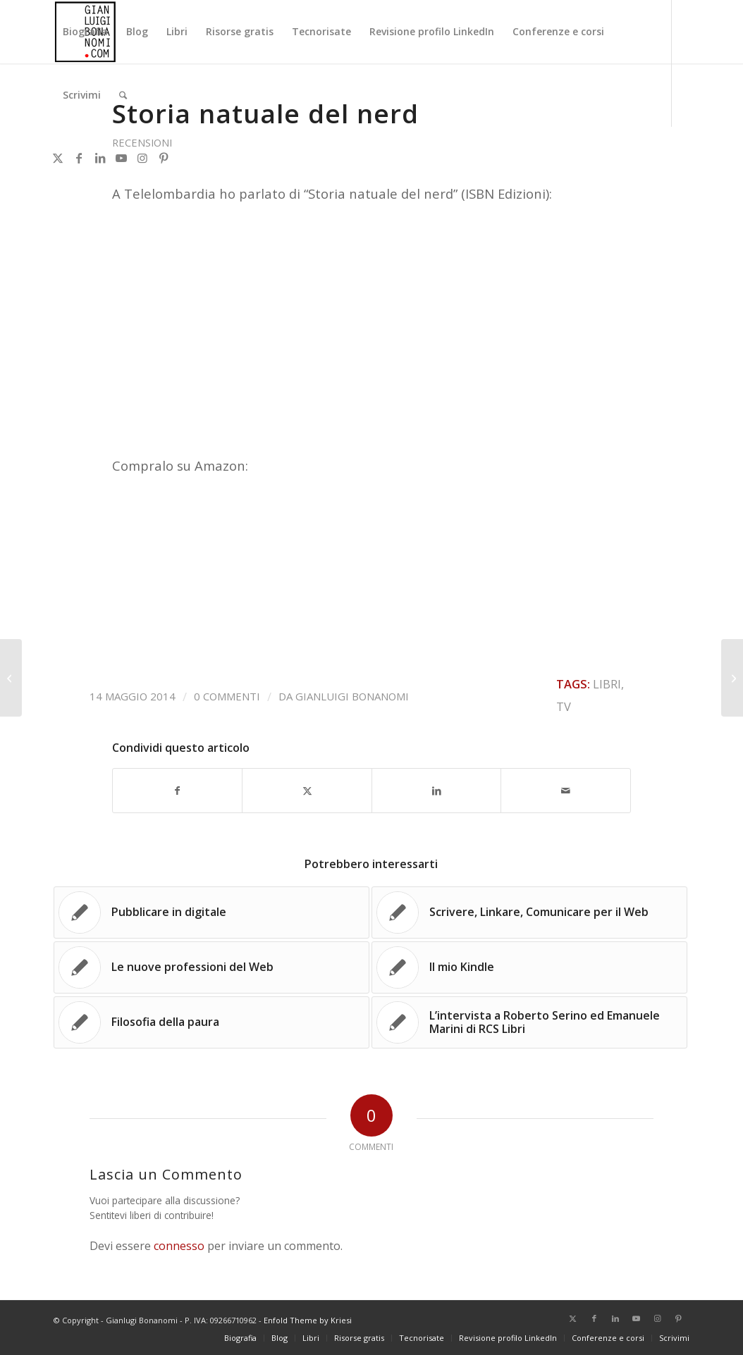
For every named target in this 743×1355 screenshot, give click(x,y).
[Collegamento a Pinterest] (163, 157)
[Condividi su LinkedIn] (436, 790)
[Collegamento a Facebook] (79, 157)
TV (563, 706)
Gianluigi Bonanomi (352, 696)
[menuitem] (85, 31)
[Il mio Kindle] (11, 678)
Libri (607, 684)
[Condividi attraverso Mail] (565, 790)
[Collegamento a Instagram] (142, 157)
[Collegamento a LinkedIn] (100, 157)
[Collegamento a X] (57, 157)
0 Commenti (227, 696)
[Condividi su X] (307, 790)
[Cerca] (123, 95)
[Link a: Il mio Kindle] (529, 967)
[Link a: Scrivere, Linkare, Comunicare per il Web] (529, 912)
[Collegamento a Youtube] (121, 157)
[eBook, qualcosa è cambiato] (732, 678)
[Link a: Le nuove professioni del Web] (211, 967)
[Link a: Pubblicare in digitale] (211, 912)
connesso (179, 1246)
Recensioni (142, 142)
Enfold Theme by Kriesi (308, 1320)
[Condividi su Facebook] (177, 790)
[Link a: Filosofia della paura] (211, 1022)
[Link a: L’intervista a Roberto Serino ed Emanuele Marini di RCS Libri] (529, 1022)
